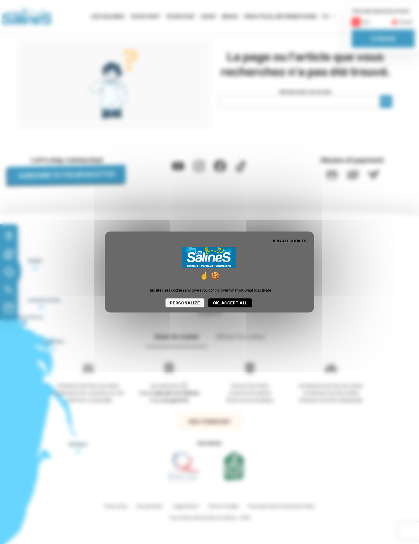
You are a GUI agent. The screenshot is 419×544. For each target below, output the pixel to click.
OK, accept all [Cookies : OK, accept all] (230, 303)
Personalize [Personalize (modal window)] (185, 303)
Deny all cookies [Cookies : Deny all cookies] (288, 241)
